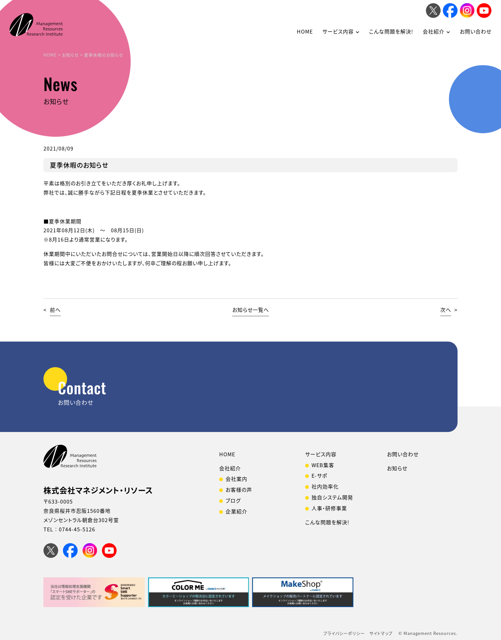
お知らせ (397, 468)
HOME (305, 31)
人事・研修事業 (329, 508)
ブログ (233, 500)
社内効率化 (325, 486)
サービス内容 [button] (338, 31)
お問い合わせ (475, 31)
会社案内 (236, 478)
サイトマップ (381, 633)
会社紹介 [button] (433, 31)
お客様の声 (239, 489)
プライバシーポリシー (344, 633)
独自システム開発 (332, 497)
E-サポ (319, 475)
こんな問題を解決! (391, 31)
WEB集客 (323, 465)
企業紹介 (236, 511)
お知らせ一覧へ (250, 309)
